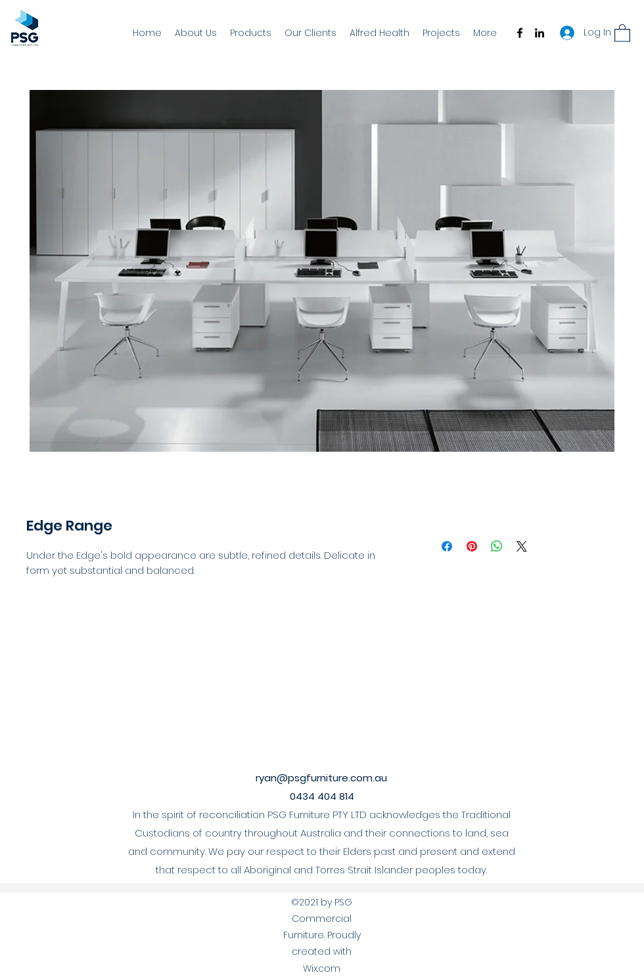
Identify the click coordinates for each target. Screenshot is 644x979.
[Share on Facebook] (447, 546)
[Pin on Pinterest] (472, 546)
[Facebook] (519, 32)
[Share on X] (522, 546)
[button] (622, 32)
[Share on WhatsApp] (497, 546)
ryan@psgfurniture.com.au (321, 778)
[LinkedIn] (539, 32)
